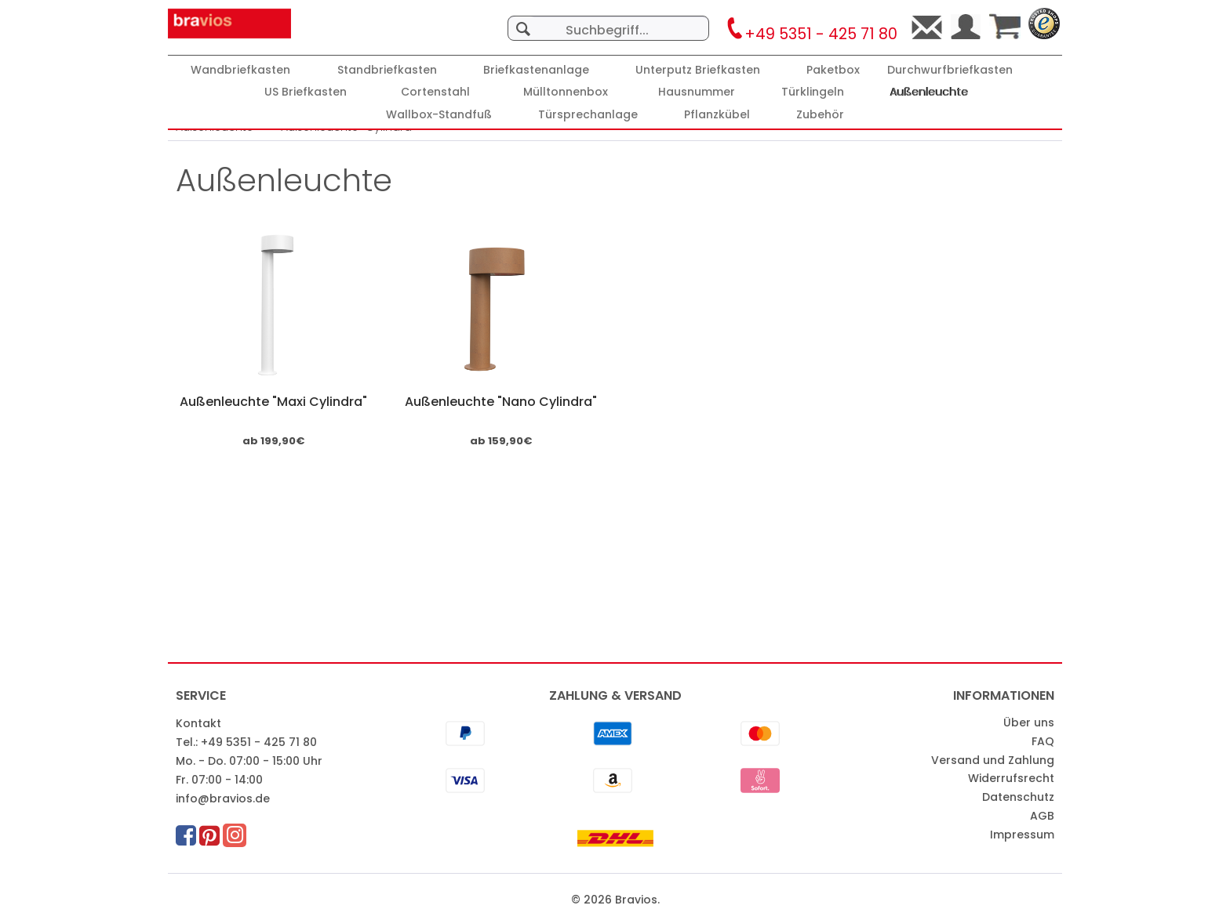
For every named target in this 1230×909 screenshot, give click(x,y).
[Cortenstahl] (435, 92)
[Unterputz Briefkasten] (697, 70)
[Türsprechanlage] (588, 115)
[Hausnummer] (696, 92)
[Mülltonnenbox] (565, 92)
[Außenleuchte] (929, 92)
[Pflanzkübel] (717, 115)
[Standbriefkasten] (387, 70)
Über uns (1028, 722)
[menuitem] (608, 20)
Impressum (1022, 834)
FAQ (1043, 741)
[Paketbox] (833, 70)
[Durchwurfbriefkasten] (950, 70)
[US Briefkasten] (305, 92)
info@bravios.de (223, 798)
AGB (1042, 816)
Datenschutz (1018, 797)
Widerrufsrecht (1011, 778)
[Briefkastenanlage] (536, 70)
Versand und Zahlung (992, 760)
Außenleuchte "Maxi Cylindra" (273, 402)
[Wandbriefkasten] (240, 70)
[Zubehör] (820, 115)
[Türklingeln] (812, 92)
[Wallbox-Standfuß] (439, 115)
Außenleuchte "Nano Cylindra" (501, 402)
